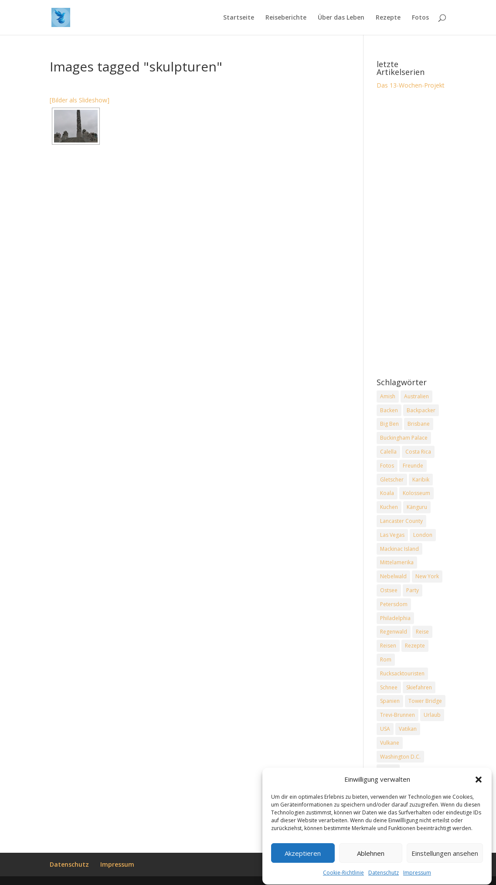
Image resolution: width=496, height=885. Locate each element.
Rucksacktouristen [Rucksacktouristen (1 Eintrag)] (402, 673)
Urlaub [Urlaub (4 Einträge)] (432, 715)
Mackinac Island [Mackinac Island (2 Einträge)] (399, 549)
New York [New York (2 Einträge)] (427, 576)
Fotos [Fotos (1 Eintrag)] (387, 465)
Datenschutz (383, 874)
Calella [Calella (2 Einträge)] (388, 451)
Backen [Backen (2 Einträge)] (389, 410)
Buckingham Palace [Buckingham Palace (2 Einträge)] (404, 437)
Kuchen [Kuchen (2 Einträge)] (389, 507)
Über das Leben (341, 17)
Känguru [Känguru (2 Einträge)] (417, 507)
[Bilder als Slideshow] (79, 100)
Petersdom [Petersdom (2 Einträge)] (394, 604)
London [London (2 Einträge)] (422, 535)
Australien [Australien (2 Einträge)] (416, 396)
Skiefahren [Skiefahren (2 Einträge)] (419, 687)
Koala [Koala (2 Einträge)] (387, 493)
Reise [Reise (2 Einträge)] (422, 631)
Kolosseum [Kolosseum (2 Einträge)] (416, 493)
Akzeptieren (303, 855)
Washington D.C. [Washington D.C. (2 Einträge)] (400, 756)
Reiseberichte (285, 17)
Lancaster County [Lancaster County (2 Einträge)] (401, 521)
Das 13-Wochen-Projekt (411, 85)
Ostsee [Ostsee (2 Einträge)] (388, 590)
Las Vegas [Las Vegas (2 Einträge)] (392, 535)
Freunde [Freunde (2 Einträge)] (413, 465)
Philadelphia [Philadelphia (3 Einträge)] (395, 618)
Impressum (417, 874)
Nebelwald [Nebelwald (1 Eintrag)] (393, 576)
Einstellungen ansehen (444, 855)
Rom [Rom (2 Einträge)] (385, 659)
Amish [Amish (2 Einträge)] (387, 396)
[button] (478, 781)
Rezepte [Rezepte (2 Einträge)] (415, 645)
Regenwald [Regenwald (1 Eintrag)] (393, 631)
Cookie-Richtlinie (343, 874)
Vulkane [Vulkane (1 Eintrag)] (389, 742)
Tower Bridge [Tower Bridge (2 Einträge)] (425, 701)
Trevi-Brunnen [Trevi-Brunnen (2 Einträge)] (397, 715)
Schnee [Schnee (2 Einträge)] (388, 687)
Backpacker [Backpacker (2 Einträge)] (421, 410)
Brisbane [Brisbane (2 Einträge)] (419, 423)
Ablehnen (370, 855)
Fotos (420, 17)
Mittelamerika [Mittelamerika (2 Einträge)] (397, 562)
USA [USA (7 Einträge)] (385, 728)
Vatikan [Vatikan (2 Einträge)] (408, 728)
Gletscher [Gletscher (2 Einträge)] (392, 479)
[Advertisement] (411, 234)
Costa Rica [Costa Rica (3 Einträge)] (418, 451)
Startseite (238, 17)
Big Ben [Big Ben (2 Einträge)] (389, 423)
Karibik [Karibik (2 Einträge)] (420, 479)
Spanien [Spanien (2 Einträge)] (390, 701)
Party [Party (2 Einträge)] (412, 590)
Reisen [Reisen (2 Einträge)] (388, 645)
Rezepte (388, 17)
